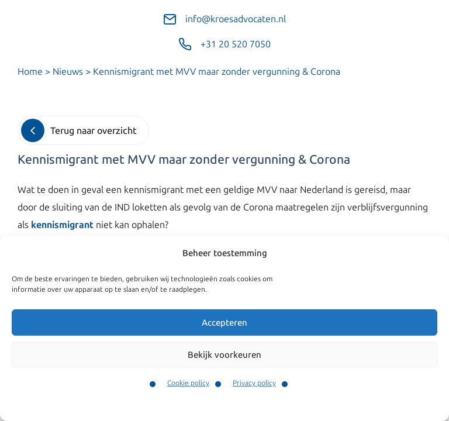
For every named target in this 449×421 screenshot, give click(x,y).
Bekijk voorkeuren (224, 355)
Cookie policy (188, 383)
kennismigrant (62, 224)
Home (30, 71)
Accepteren (224, 323)
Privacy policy (254, 383)
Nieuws (68, 71)
